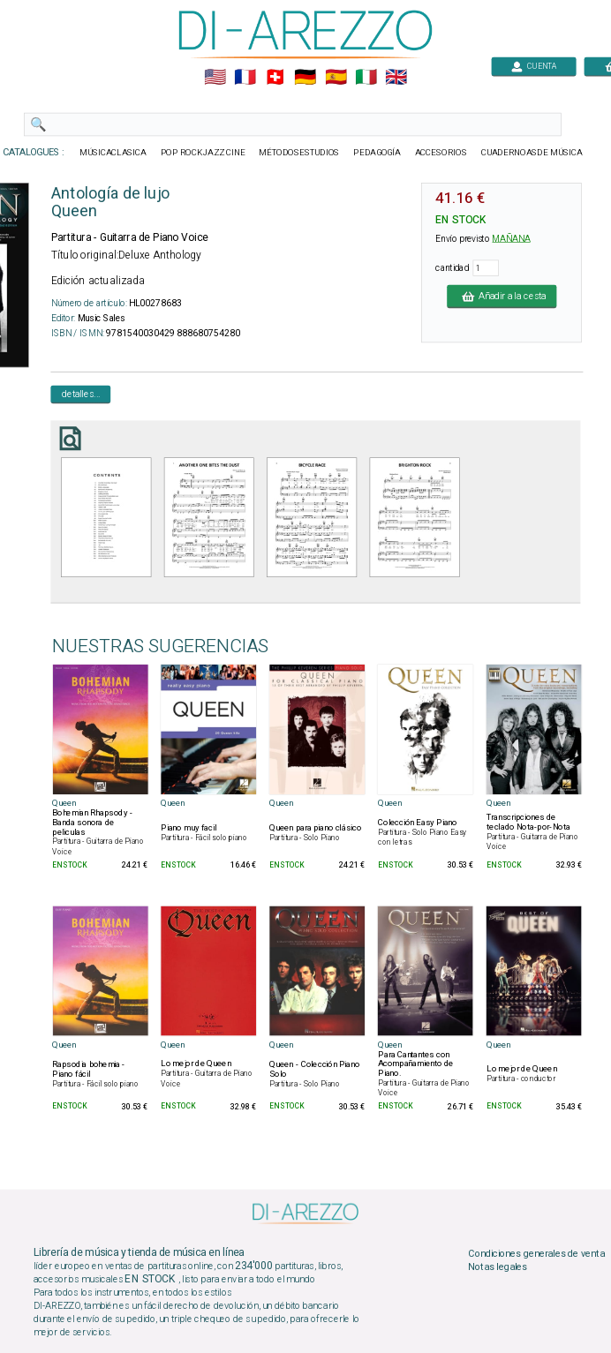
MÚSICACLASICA (113, 153)
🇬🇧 (396, 77)
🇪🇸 (336, 77)
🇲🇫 (245, 77)
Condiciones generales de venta (536, 1254)
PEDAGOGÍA (377, 153)
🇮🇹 (366, 77)
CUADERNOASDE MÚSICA (532, 153)
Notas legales (497, 1267)
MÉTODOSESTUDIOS (299, 153)
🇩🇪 (305, 77)
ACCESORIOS (441, 153)
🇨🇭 (275, 77)
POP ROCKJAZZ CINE (203, 153)
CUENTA (533, 65)
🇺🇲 (215, 77)
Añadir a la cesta (501, 296)
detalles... (81, 394)
